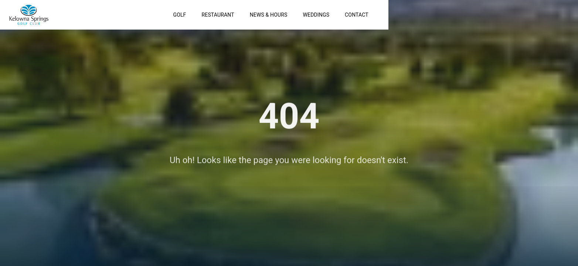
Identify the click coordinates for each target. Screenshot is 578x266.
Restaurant (364, 15)
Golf (326, 15)
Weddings (463, 15)
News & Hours (415, 15)
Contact (503, 15)
